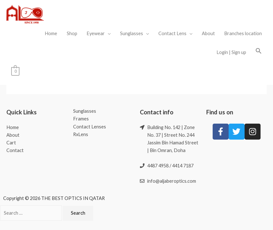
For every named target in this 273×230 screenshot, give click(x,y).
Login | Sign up (231, 52)
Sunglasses (131, 33)
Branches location (243, 33)
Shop (72, 33)
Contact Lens (172, 33)
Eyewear (96, 33)
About (208, 33)
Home (51, 33)
